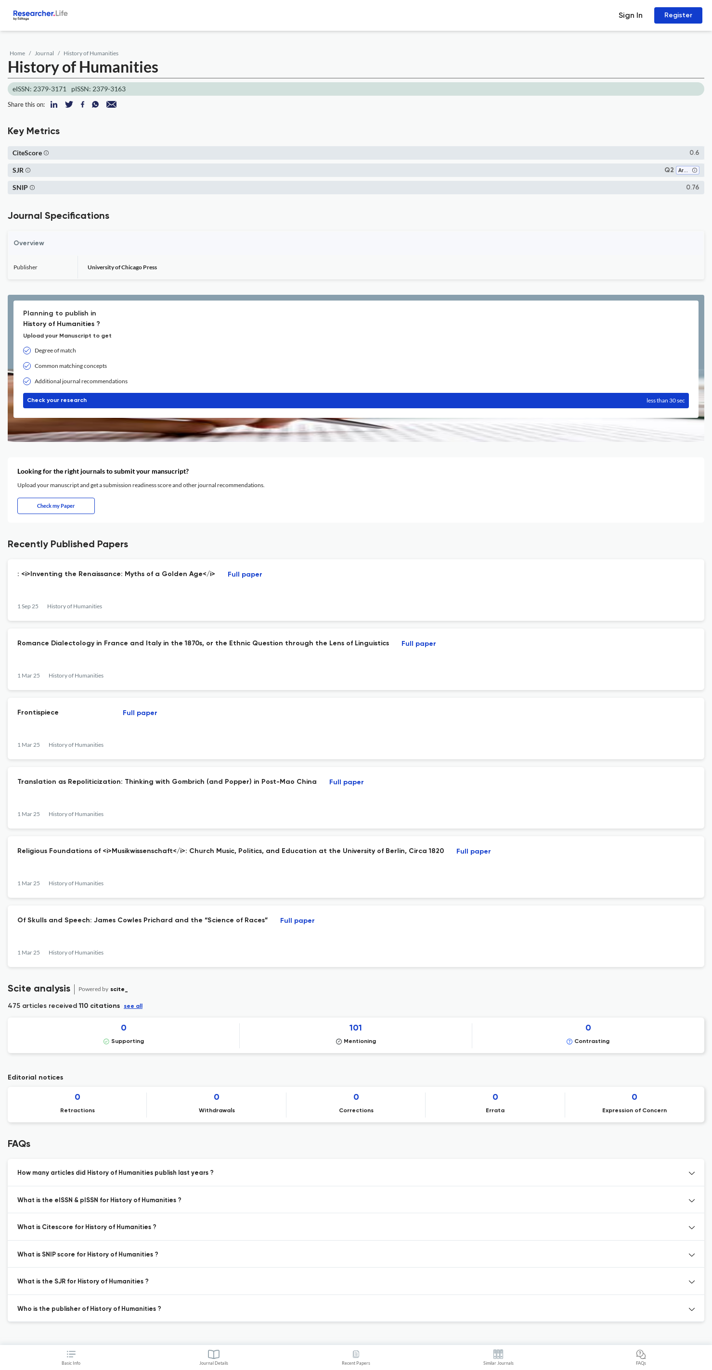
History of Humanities (91, 53)
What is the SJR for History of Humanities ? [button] (83, 1282)
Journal (44, 53)
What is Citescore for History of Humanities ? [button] (86, 1227)
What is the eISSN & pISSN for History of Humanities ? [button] (99, 1200)
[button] (46, 153)
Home (17, 53)
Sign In (631, 15)
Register (678, 15)
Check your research (356, 400)
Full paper (245, 574)
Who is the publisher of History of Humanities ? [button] (89, 1309)
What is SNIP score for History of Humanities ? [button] (87, 1255)
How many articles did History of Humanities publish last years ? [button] (115, 1173)
